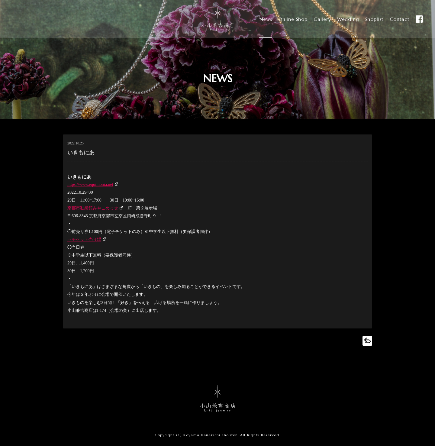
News (258, 19)
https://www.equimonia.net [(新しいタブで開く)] (90, 184)
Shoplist (371, 19)
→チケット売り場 (84, 239)
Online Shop (286, 19)
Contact (398, 19)
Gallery (317, 19)
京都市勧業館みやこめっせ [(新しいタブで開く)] (92, 208)
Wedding (344, 19)
